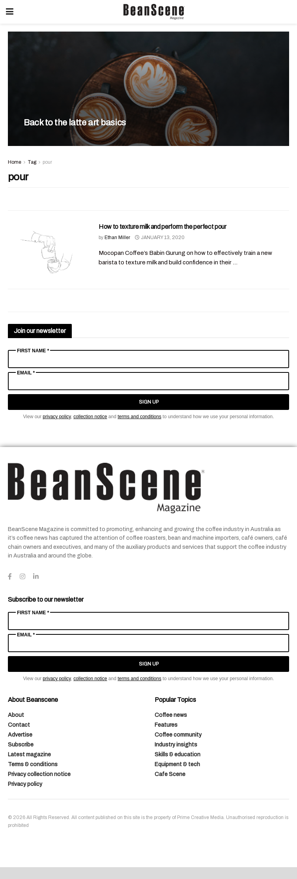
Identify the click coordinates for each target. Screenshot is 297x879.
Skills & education (177, 754)
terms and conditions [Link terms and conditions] (139, 416)
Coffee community (178, 735)
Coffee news (171, 715)
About (16, 715)
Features (166, 725)
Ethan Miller (117, 237)
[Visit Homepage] (154, 12)
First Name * (33, 350)
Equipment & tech (177, 764)
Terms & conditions (33, 764)
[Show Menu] (9, 12)
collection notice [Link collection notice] (90, 416)
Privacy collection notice (39, 774)
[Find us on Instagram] (22, 577)
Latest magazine (29, 754)
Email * (26, 373)
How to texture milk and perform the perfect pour (162, 226)
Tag (32, 162)
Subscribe (21, 745)
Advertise (20, 735)
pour (47, 162)
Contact (19, 725)
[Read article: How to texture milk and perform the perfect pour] (47, 251)
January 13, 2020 (160, 237)
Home (14, 162)
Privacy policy (25, 784)
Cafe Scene (170, 774)
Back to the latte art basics (75, 122)
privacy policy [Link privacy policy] (57, 416)
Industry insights (176, 745)
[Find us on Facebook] (10, 577)
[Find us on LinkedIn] (36, 577)
